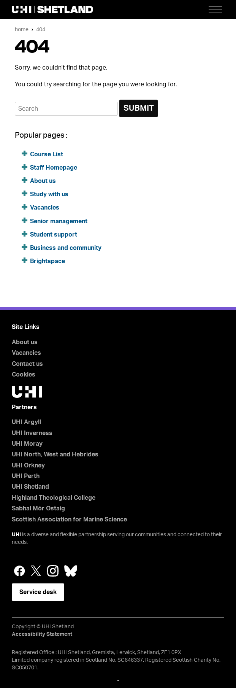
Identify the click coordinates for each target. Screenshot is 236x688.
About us (43, 181)
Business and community (65, 248)
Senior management (58, 221)
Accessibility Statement (42, 634)
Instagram (53, 571)
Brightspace (47, 261)
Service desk (38, 592)
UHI (16, 534)
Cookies (23, 375)
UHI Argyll (26, 422)
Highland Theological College (53, 498)
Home (22, 29)
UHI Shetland (30, 487)
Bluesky (71, 571)
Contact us (27, 364)
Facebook (19, 571)
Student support (53, 235)
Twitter (36, 571)
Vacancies (45, 208)
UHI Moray (27, 444)
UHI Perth (26, 476)
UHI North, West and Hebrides (55, 454)
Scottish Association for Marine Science (69, 519)
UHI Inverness (32, 433)
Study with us (49, 194)
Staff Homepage (53, 168)
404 (40, 29)
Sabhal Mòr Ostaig (38, 508)
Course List (46, 154)
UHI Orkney (28, 465)
